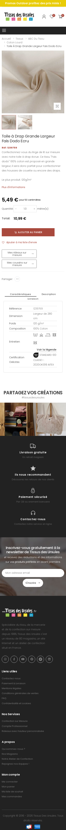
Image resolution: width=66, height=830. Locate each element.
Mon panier (8, 786)
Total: (6, 218)
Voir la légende (46, 349)
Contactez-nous (11, 678)
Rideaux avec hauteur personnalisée (23, 731)
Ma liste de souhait (12, 791)
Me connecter (10, 781)
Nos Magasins (10, 754)
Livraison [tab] (33, 298)
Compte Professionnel (14, 726)
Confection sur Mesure (15, 721)
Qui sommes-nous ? (13, 749)
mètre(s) (43, 209)
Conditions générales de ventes (20, 693)
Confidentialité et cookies (16, 703)
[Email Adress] (33, 573)
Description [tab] (49, 294)
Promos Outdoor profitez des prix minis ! (33, 3)
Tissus (19, 38)
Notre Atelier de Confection (17, 759)
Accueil (6, 38)
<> (17, 278)
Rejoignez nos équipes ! (15, 763)
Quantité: (7, 209)
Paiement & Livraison (14, 683)
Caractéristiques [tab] (20, 294)
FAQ (4, 698)
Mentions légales (11, 688)
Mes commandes (12, 796)
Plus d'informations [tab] (13, 187)
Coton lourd (14, 42)
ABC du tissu (36, 38)
